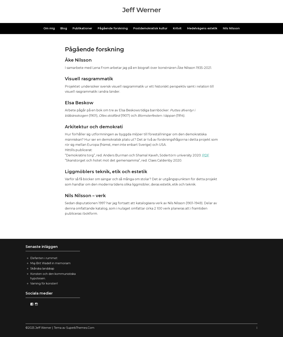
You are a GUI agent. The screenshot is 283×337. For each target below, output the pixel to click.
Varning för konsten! (44, 283)
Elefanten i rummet (43, 258)
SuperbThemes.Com (80, 328)
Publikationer (82, 28)
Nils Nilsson (231, 28)
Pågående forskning (113, 28)
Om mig (49, 28)
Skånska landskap (42, 268)
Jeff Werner (141, 10)
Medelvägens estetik (202, 28)
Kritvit (177, 28)
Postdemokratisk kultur (150, 28)
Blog (63, 28)
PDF (205, 155)
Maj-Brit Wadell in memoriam (50, 263)
